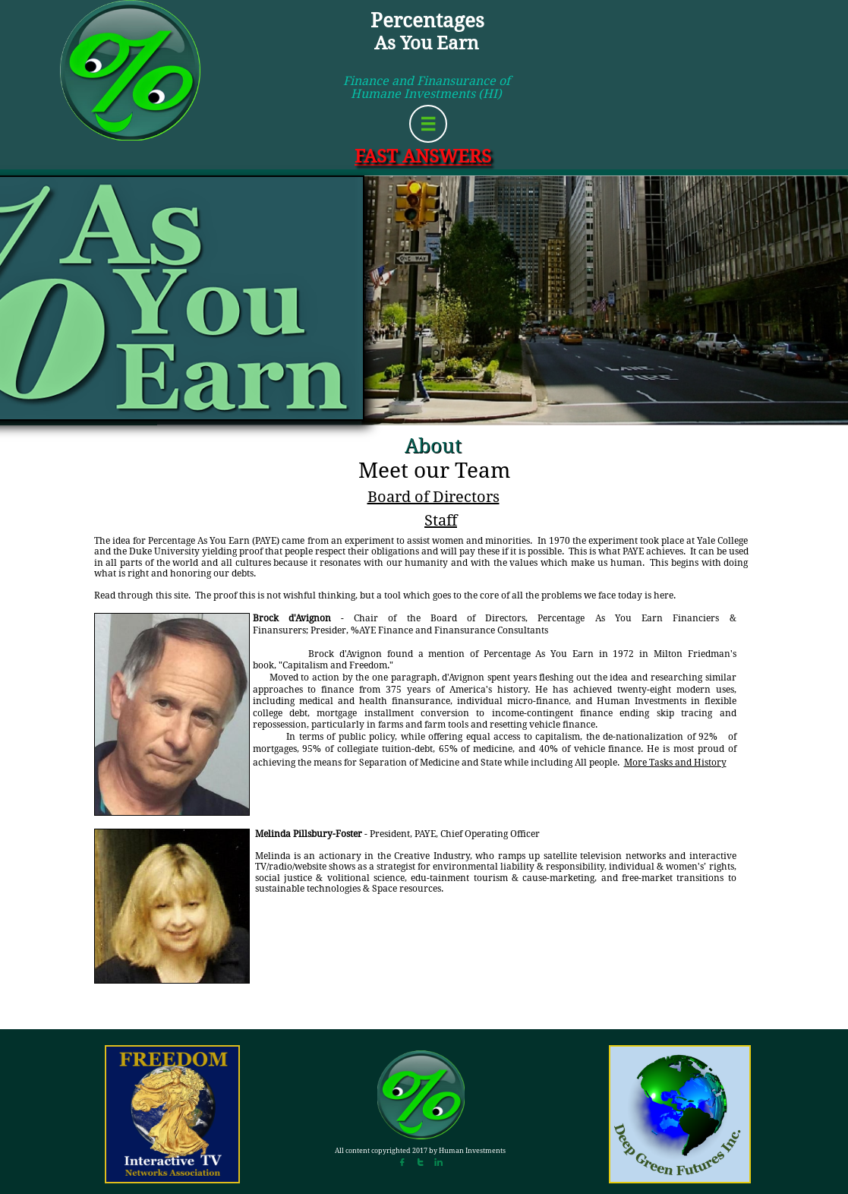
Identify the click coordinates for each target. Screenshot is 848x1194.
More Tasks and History (675, 762)
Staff (440, 520)
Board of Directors (433, 497)
